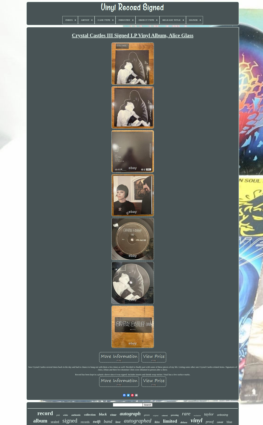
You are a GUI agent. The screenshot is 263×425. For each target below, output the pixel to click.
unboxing (222, 414)
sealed (55, 422)
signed (69, 420)
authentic (76, 415)
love (118, 422)
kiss (157, 422)
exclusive (197, 415)
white (65, 415)
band (108, 421)
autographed (137, 421)
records (85, 422)
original (155, 415)
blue (229, 422)
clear (113, 414)
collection (90, 414)
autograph (130, 413)
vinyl (196, 420)
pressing (175, 415)
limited (170, 421)
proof (210, 421)
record (45, 413)
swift (96, 421)
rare (186, 413)
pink (58, 415)
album (40, 421)
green (147, 415)
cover (220, 422)
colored (165, 415)
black (103, 414)
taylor (209, 414)
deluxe (183, 422)
